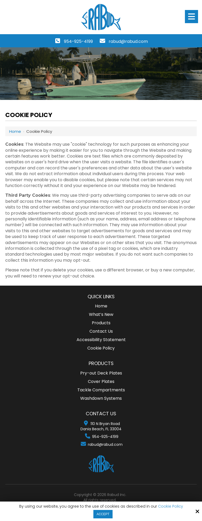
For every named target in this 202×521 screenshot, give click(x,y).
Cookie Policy (170, 506)
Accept (103, 514)
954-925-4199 (78, 41)
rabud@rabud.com (128, 41)
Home (15, 131)
